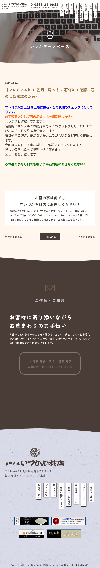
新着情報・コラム (86, 11)
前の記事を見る (13, 236)
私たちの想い (62, 9)
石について (71, 8)
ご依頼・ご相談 (95, 10)
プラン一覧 (67, 8)
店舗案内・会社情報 (81, 12)
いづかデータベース (91, 12)
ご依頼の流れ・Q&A (76, 13)
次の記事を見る (86, 236)
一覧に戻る (50, 236)
